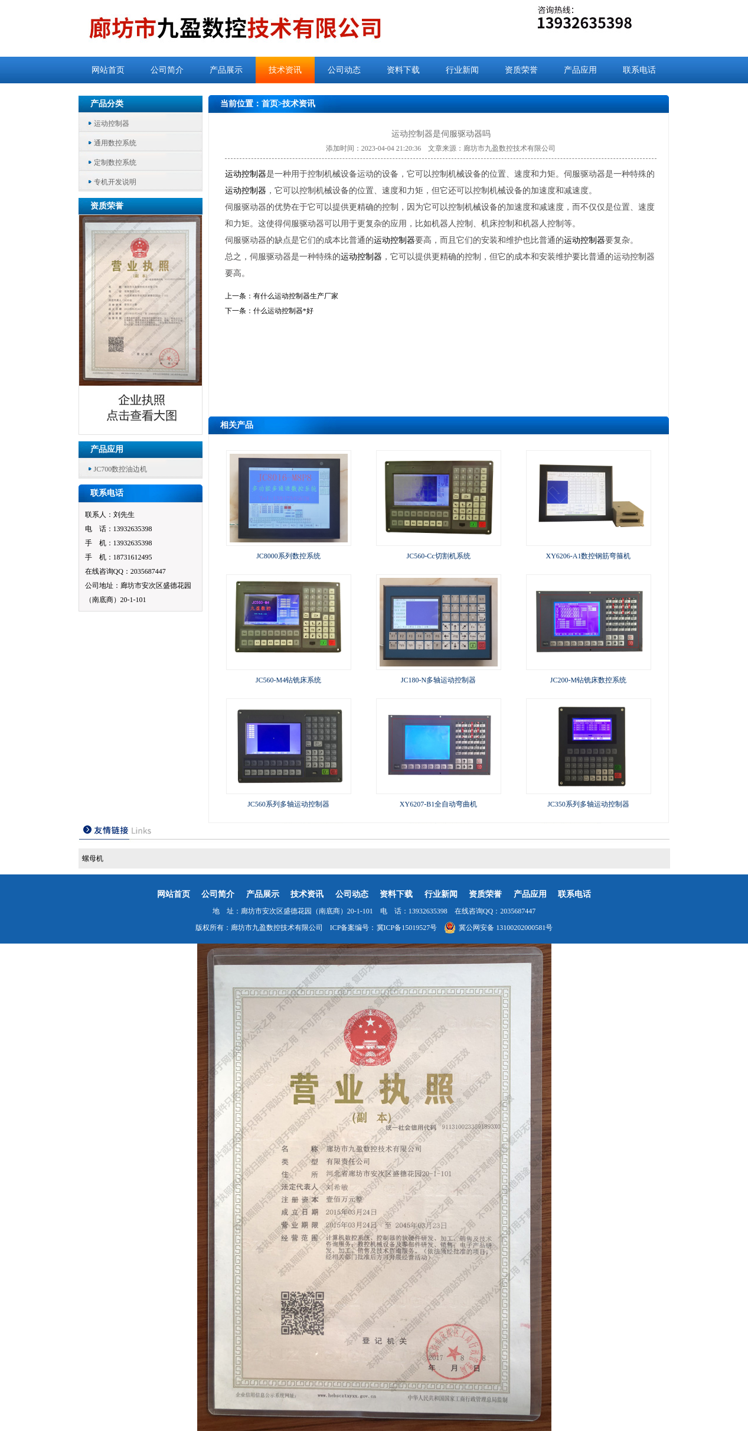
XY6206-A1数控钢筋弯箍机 (588, 556)
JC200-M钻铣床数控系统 (588, 680)
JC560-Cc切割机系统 (439, 556)
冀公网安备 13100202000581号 (498, 928)
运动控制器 (111, 123)
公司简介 (167, 70)
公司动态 (344, 70)
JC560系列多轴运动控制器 (288, 804)
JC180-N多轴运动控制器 (438, 680)
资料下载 (403, 70)
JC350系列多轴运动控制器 (588, 804)
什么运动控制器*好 (283, 311)
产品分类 (106, 103)
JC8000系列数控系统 (288, 556)
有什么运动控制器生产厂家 (295, 296)
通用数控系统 (115, 143)
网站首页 (108, 70)
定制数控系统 (115, 162)
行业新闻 (462, 70)
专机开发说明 (115, 182)
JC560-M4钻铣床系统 (288, 680)
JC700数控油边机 (121, 469)
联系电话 (639, 70)
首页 (270, 103)
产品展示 (226, 70)
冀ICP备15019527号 (407, 927)
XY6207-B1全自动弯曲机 (438, 804)
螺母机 (92, 858)
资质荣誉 (521, 70)
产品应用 (580, 70)
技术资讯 (285, 70)
